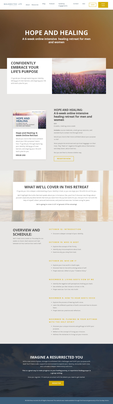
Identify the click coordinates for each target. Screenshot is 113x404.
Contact (76, 4)
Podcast (52, 4)
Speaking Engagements (63, 5)
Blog (43, 4)
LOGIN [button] (92, 4)
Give (83, 4)
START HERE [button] (103, 4)
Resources (35, 5)
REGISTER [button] (56, 383)
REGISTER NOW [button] (64, 159)
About (28, 5)
